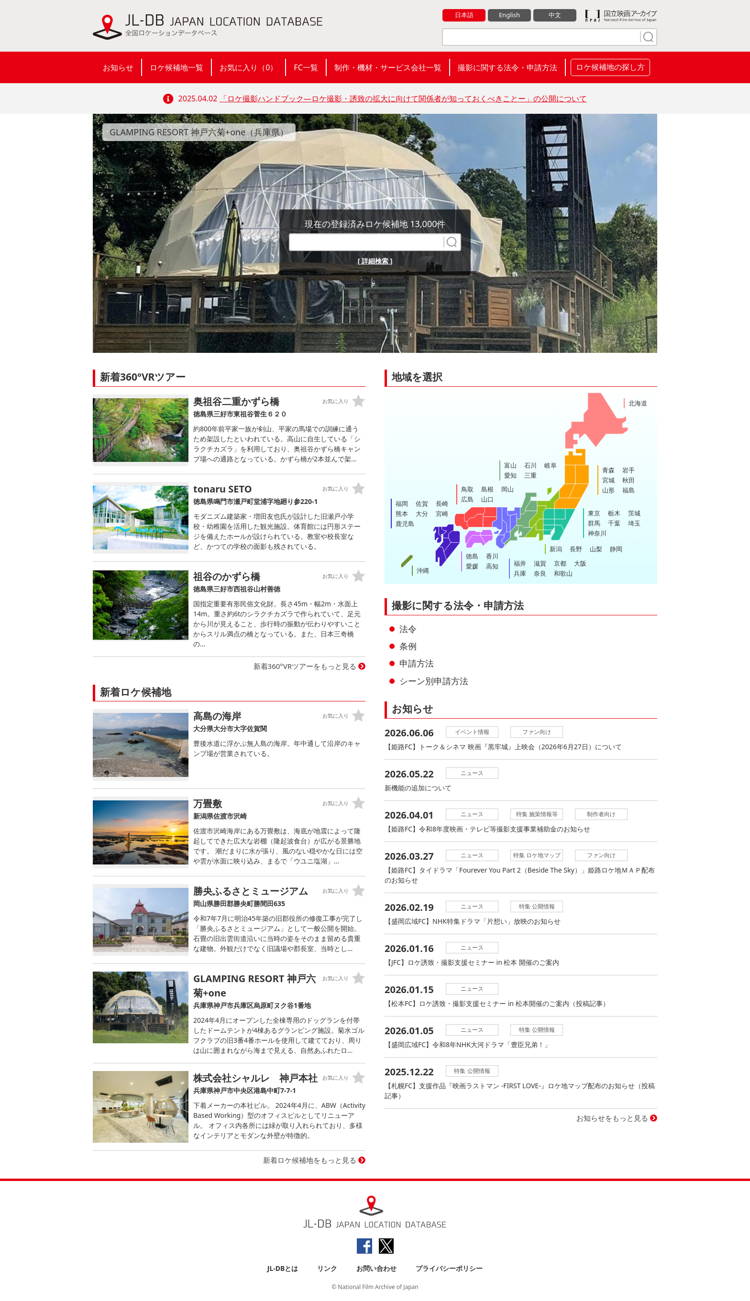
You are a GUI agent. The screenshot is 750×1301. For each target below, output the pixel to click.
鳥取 (467, 489)
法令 (408, 628)
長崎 (442, 503)
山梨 (596, 549)
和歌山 (563, 573)
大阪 (580, 563)
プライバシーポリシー (449, 1268)
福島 (628, 490)
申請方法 (416, 663)
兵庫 (520, 573)
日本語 (464, 15)
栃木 (614, 513)
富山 (510, 465)
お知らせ (118, 67)
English (509, 15)
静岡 (616, 549)
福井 (520, 563)
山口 (487, 499)
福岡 (402, 503)
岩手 (628, 470)
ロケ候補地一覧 (176, 67)
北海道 (638, 403)
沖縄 (423, 570)
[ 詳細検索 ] (375, 260)
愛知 (510, 475)
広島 (467, 499)
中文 (555, 15)
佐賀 (422, 503)
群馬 (594, 523)
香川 (492, 556)
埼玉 (634, 523)
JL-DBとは (282, 1268)
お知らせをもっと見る (612, 1118)
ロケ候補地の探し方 (610, 67)
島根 (487, 489)
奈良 (540, 573)
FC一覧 (306, 67)
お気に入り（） (248, 67)
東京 (594, 513)
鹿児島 (405, 523)
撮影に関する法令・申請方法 (507, 67)
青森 (608, 470)
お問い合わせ (376, 1268)
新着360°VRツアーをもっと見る (305, 666)
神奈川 (597, 533)
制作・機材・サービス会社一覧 (387, 67)
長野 (576, 549)
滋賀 (540, 563)
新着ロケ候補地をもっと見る (309, 1160)
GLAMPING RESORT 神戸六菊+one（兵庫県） (199, 132)
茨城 (634, 513)
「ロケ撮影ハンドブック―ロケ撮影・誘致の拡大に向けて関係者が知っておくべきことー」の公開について (403, 98)
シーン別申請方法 (433, 681)
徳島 (472, 556)
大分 (422, 513)
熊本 (402, 513)
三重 (530, 475)
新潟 (556, 549)
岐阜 (550, 465)
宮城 (608, 480)
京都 (560, 563)
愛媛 (472, 566)
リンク (327, 1268)
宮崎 (442, 513)
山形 (608, 490)
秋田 (628, 480)
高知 (492, 566)
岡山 (507, 489)
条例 (408, 646)
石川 (530, 465)
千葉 (614, 523)
